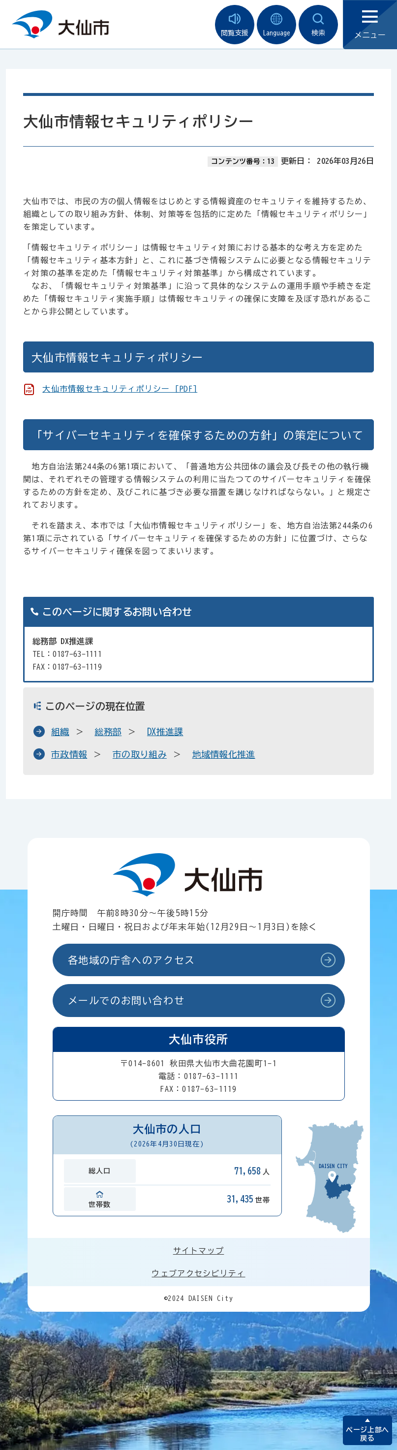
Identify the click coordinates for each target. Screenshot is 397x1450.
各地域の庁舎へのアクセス (131, 960)
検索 (318, 24)
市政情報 (69, 754)
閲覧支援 (234, 24)
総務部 (108, 731)
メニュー (370, 25)
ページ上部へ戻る (367, 1434)
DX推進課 (165, 731)
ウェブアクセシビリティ (198, 1273)
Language (276, 24)
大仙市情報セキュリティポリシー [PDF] (119, 389)
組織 (60, 731)
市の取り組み (140, 754)
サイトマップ (198, 1251)
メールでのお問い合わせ (126, 1000)
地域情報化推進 (223, 754)
